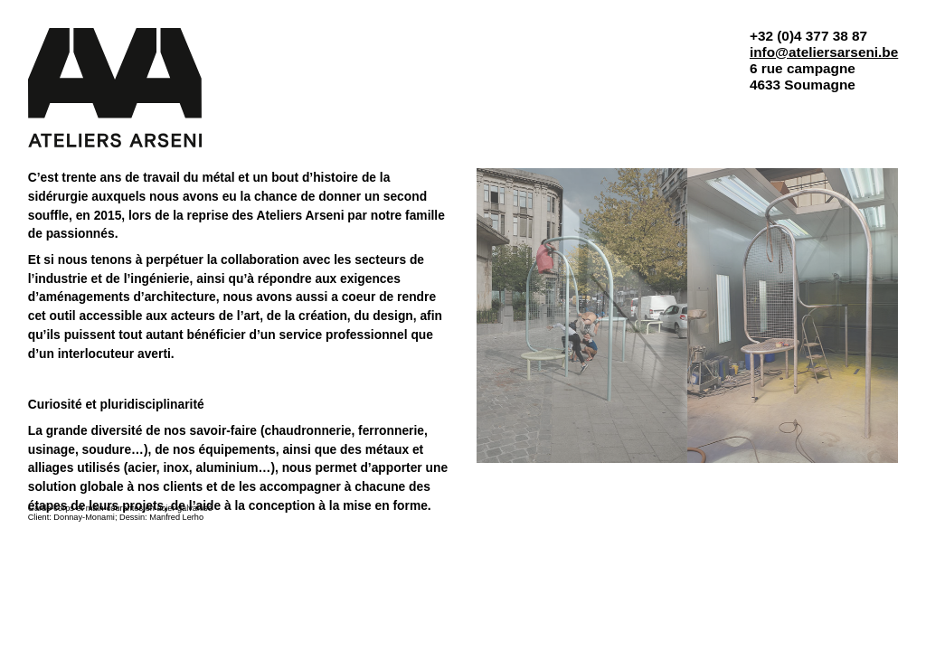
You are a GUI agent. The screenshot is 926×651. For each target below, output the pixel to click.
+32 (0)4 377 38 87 (808, 35)
